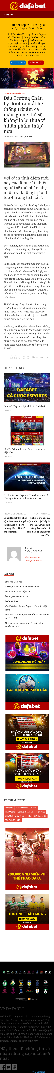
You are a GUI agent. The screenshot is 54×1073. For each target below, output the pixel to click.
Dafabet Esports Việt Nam (18, 591)
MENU (9, 14)
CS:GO (34, 807)
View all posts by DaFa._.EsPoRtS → (33, 558)
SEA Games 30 (40, 816)
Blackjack (9, 807)
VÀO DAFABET (18, 62)
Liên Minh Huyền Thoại (14, 816)
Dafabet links (11, 601)
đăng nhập (36, 62)
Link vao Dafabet (13, 581)
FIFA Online (10, 812)
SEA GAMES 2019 (12, 820)
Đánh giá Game (18, 93)
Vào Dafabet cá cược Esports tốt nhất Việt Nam (25, 451)
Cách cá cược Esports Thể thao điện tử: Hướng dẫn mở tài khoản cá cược (26, 497)
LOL (29, 816)
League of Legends (25, 812)
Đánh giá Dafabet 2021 (16, 596)
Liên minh (40, 812)
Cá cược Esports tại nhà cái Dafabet (24, 406)
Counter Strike (22, 807)
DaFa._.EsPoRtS (25, 136)
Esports (7, 93)
